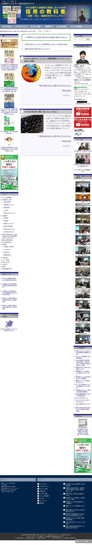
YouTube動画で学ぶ (7, 268)
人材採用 (4, 215)
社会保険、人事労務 (9, 246)
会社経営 (4, 244)
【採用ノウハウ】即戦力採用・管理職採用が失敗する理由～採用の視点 (9, 292)
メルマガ (6, 210)
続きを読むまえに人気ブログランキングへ (55, 85)
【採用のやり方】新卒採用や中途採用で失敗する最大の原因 (9, 285)
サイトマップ (43, 500)
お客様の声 (48, 26)
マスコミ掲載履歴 (6, 197)
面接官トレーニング (9, 223)
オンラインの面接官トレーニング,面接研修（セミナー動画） (83, 386)
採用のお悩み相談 (8, 226)
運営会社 (42, 503)
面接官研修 (6, 207)
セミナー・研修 (35, 26)
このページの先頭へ (84, 541)
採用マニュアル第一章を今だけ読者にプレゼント (47, 37)
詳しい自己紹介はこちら (85, 77)
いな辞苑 (4, 264)
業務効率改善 (7, 255)
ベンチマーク (7, 249)
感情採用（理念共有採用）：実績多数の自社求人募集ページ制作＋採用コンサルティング (75, 489)
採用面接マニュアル (9, 204)
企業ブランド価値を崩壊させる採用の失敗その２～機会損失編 (9, 300)
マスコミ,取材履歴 (76, 26)
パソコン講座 (5, 259)
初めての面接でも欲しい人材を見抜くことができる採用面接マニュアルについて (9, 236)
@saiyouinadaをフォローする (82, 103)
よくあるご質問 (61, 26)
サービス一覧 (6, 26)
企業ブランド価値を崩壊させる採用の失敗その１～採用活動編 (9, 307)
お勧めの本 (5, 257)
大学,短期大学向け (7, 242)
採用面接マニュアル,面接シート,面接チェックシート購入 (83, 373)
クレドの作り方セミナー (82, 397)
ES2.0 (3, 266)
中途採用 (6, 218)
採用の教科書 (7, 202)
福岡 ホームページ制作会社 (83, 434)
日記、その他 (5, 262)
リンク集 (42, 498)
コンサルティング (20, 26)
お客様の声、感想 (6, 199)
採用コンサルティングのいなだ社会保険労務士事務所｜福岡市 (83, 352)
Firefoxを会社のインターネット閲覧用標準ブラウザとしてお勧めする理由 (46, 44)
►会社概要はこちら (81, 99)
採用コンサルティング (9, 213)
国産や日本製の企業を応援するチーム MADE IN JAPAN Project (83, 409)
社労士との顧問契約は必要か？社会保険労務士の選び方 (9, 279)
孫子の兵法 (6, 252)
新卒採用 (6, 220)
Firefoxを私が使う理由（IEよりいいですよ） (37, 49)
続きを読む (67, 90)
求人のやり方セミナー (9, 231)
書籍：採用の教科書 (7, 240)
